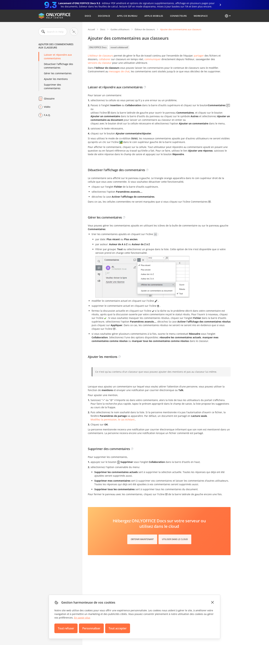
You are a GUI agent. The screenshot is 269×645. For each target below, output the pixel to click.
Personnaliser (91, 628)
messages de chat (119, 71)
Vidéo (47, 106)
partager (199, 55)
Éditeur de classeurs (145, 29)
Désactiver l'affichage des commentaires (58, 65)
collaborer (104, 59)
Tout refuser (66, 628)
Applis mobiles (153, 15)
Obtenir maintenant (142, 539)
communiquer (152, 59)
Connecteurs (178, 15)
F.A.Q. (47, 115)
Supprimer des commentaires (52, 86)
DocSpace (104, 15)
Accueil (91, 29)
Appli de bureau (127, 15)
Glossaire (49, 98)
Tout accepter (118, 628)
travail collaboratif (119, 47)
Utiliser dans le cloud (175, 539)
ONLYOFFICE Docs (98, 47)
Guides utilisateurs (119, 29)
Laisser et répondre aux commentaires (58, 56)
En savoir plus (82, 617)
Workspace (201, 15)
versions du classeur (100, 62)
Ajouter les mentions (56, 79)
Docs (88, 15)
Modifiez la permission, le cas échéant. (113, 419)
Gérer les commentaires (58, 73)
